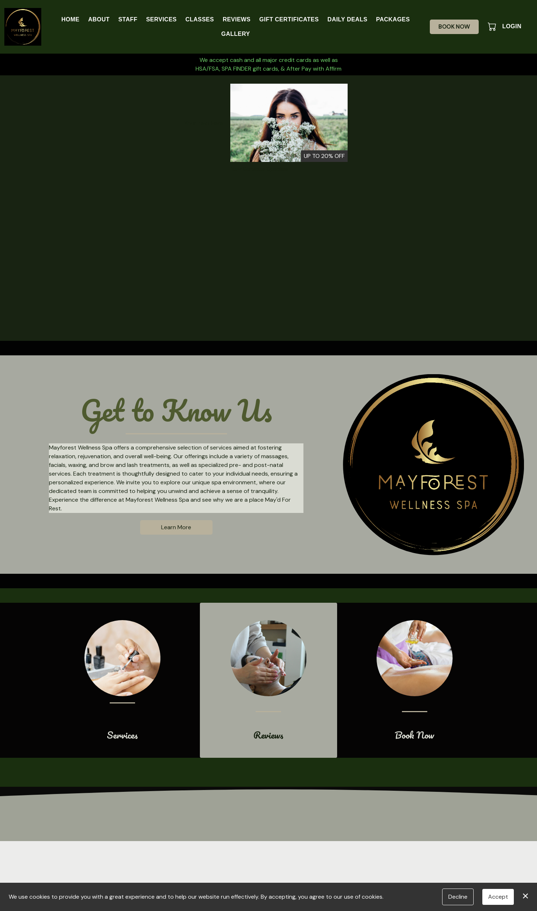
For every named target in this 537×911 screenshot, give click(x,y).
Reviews (237, 19)
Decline (457, 896)
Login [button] (511, 26)
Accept (498, 896)
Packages (393, 19)
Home (70, 19)
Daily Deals (347, 19)
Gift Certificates (289, 19)
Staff (128, 19)
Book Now (454, 26)
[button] (492, 26)
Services (161, 19)
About (98, 19)
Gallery (235, 34)
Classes (199, 19)
